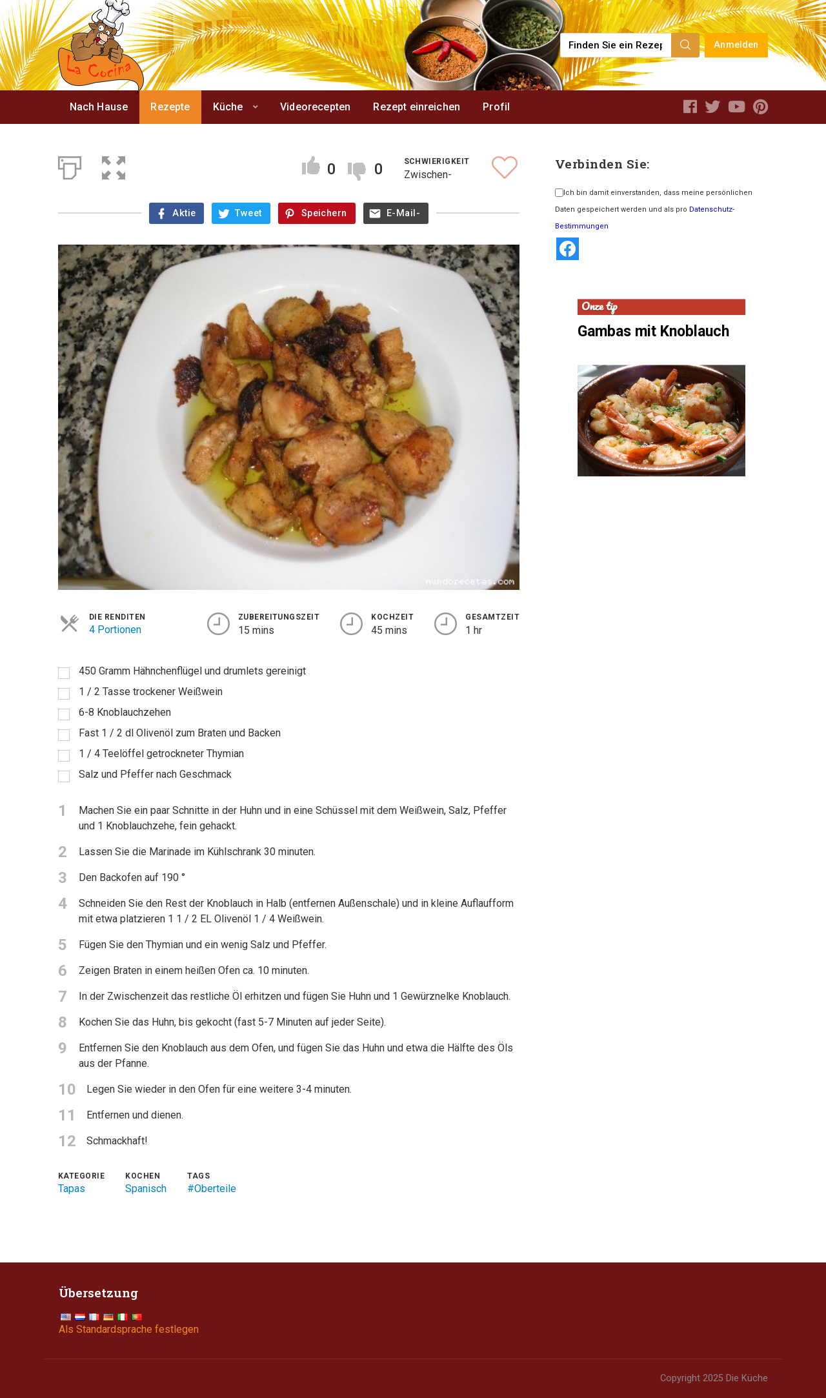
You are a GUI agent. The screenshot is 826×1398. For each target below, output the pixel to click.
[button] (113, 165)
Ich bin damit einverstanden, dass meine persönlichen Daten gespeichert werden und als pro (653, 209)
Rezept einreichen (416, 107)
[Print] (69, 165)
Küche (228, 107)
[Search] (685, 45)
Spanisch (145, 1188)
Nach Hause (99, 107)
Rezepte (170, 107)
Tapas (71, 1188)
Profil (496, 107)
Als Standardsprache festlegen (129, 1329)
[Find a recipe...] (616, 45)
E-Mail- (403, 213)
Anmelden (736, 44)
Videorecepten (315, 107)
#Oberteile (211, 1188)
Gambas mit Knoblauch (653, 331)
